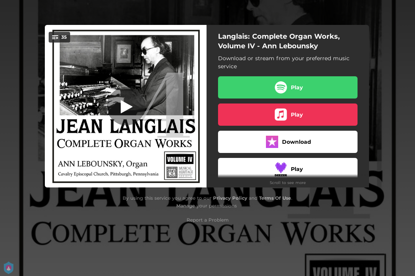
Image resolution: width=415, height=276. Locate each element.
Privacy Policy (230, 198)
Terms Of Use (275, 198)
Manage (185, 206)
